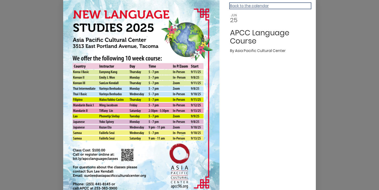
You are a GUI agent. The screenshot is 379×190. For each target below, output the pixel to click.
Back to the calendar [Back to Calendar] (249, 5)
